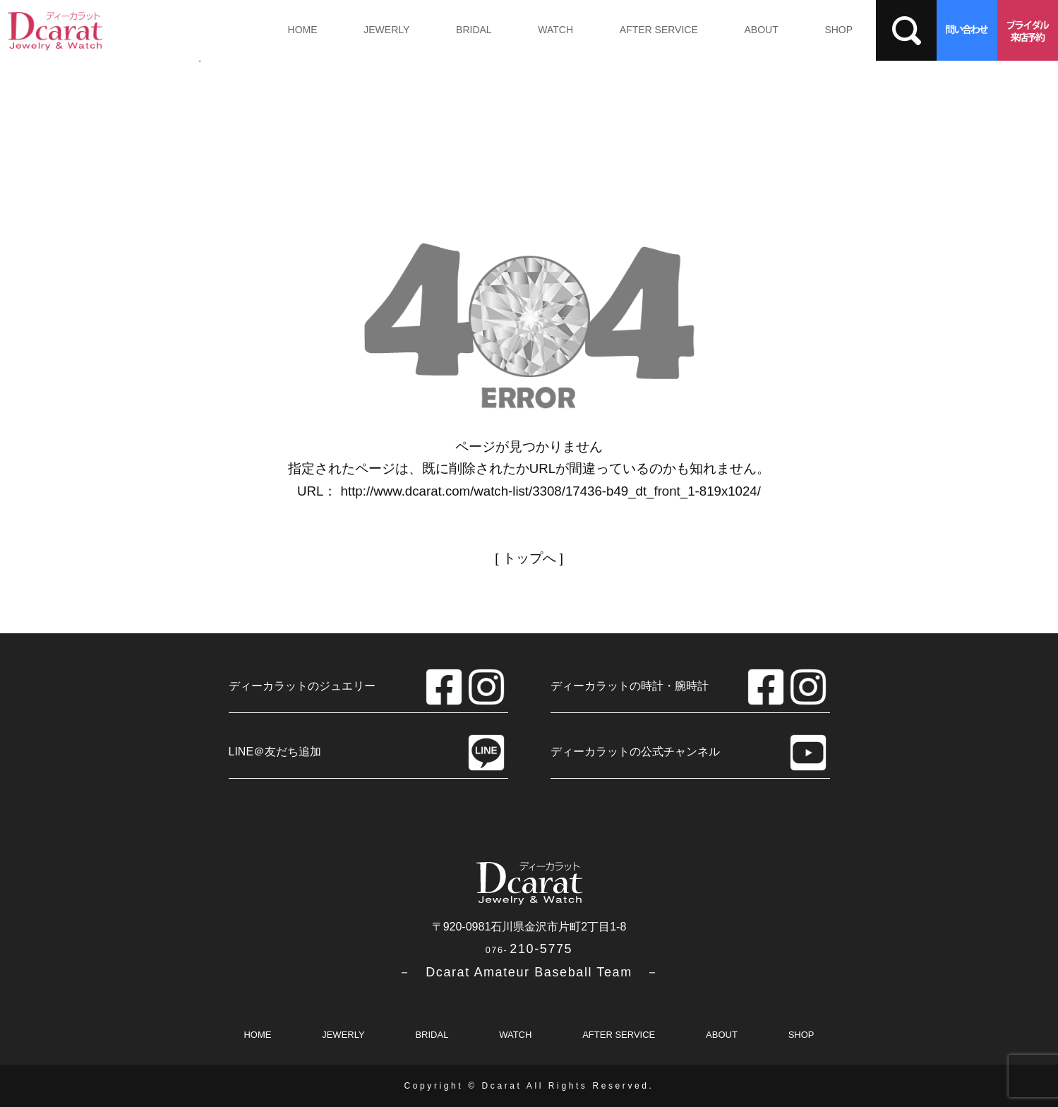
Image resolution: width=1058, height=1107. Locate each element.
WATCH (555, 29)
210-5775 (529, 949)
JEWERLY (386, 29)
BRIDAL (474, 29)
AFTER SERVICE (659, 29)
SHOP (838, 29)
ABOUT (761, 29)
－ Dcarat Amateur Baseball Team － (529, 972)
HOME (303, 29)
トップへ (529, 558)
